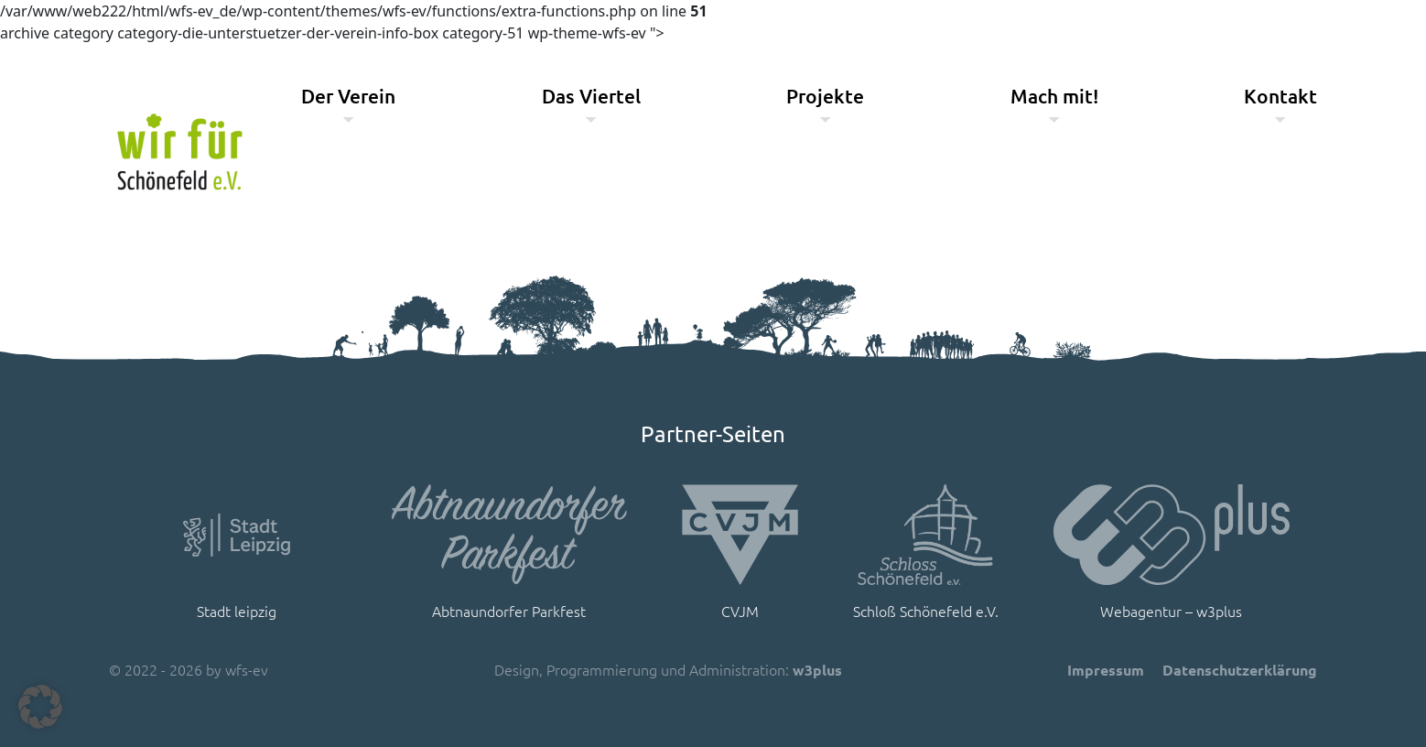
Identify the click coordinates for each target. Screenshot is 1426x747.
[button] (40, 706)
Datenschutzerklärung (1239, 669)
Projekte (825, 95)
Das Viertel (591, 95)
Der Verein (348, 95)
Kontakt (1280, 95)
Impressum (1105, 669)
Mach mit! (1054, 95)
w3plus (817, 669)
